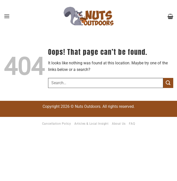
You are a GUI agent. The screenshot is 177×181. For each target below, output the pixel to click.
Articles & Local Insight (91, 123)
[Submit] (168, 83)
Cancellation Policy (56, 123)
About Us (119, 123)
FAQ (132, 123)
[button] (7, 16)
